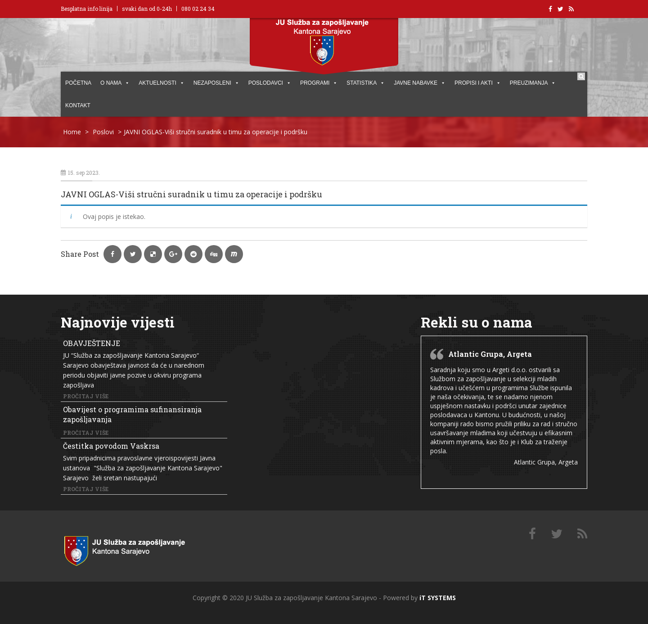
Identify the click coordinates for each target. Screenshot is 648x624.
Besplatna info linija (86, 8)
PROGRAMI (319, 83)
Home (72, 132)
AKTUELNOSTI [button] (161, 83)
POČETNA (78, 83)
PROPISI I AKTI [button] (477, 83)
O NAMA (115, 83)
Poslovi (103, 132)
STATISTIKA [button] (365, 83)
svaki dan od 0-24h (147, 8)
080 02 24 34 (198, 8)
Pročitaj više (85, 396)
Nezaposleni (216, 83)
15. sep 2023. (80, 172)
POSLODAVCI (269, 83)
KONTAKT (77, 105)
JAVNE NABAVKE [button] (420, 83)
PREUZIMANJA (533, 83)
